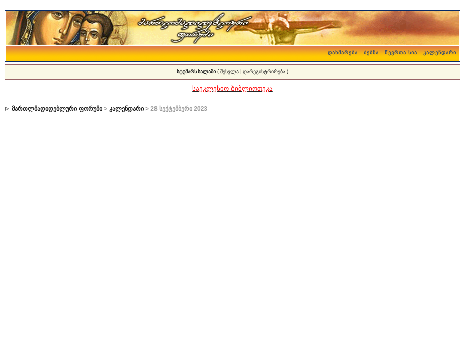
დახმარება (343, 52)
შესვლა (229, 71)
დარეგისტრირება (264, 71)
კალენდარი (439, 52)
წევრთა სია (401, 52)
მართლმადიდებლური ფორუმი (57, 108)
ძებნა (371, 52)
